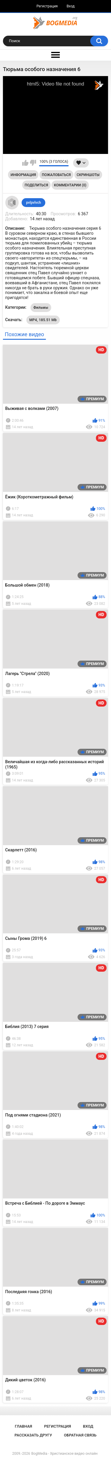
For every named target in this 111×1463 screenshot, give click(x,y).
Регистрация (47, 6)
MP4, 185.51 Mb (43, 320)
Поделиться (36, 185)
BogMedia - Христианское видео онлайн (64, 1453)
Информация (23, 175)
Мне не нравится (33, 163)
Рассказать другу (33, 1435)
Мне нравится (25, 163)
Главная (23, 1426)
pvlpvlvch (33, 203)
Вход (71, 6)
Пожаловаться (56, 175)
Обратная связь (80, 1435)
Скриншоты (88, 175)
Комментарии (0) (70, 185)
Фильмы (40, 308)
